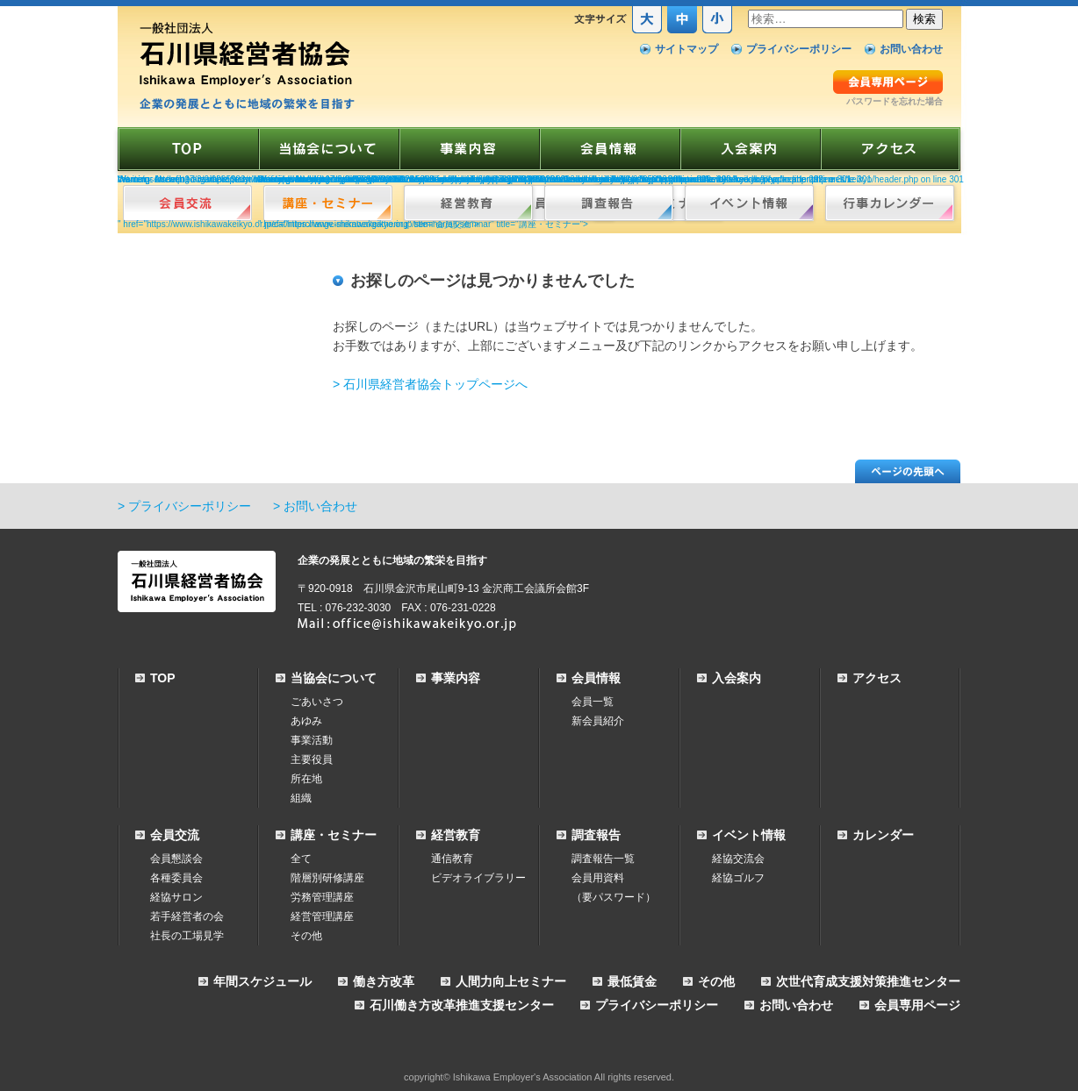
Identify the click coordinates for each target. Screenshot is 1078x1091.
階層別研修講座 (327, 878)
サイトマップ (686, 49)
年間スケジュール (262, 981)
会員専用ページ (917, 1005)
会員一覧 (592, 701)
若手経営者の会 (187, 916)
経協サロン (176, 897)
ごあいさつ (317, 701)
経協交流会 (738, 858)
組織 (301, 798)
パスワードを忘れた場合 (894, 101)
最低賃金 (632, 981)
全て (301, 858)
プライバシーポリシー (799, 49)
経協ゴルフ (738, 878)
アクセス (877, 678)
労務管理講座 (322, 897)
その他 (306, 936)
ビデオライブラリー (478, 878)
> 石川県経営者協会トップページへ (430, 384)
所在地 (306, 779)
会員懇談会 (176, 858)
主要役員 (312, 759)
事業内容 (455, 678)
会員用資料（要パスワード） (613, 887)
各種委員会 (176, 878)
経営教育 (455, 835)
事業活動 (312, 740)
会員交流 (174, 835)
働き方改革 (383, 981)
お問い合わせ (911, 49)
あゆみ (306, 721)
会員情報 (596, 678)
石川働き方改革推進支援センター (462, 1005)
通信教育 (452, 858)
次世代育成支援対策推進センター (868, 981)
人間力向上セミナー (511, 981)
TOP (163, 678)
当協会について (334, 678)
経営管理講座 (322, 916)
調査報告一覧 (603, 858)
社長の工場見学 (187, 936)
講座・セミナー (334, 835)
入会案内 (736, 678)
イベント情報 (749, 835)
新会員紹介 (597, 721)
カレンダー (883, 835)
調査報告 (596, 835)
